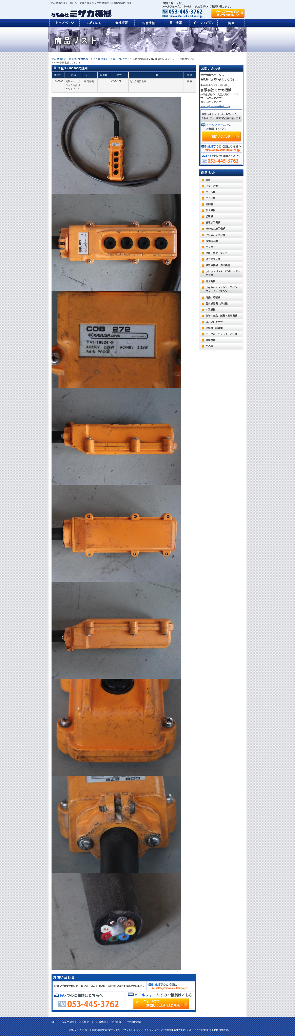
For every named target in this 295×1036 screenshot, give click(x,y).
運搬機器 (103, 58)
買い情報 (116, 1022)
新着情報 (101, 1022)
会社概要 (84, 1022)
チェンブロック (118, 58)
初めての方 (68, 1022)
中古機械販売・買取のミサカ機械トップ (73, 58)
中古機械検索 (134, 1022)
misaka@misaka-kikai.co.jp (185, 16)
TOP (53, 1022)
